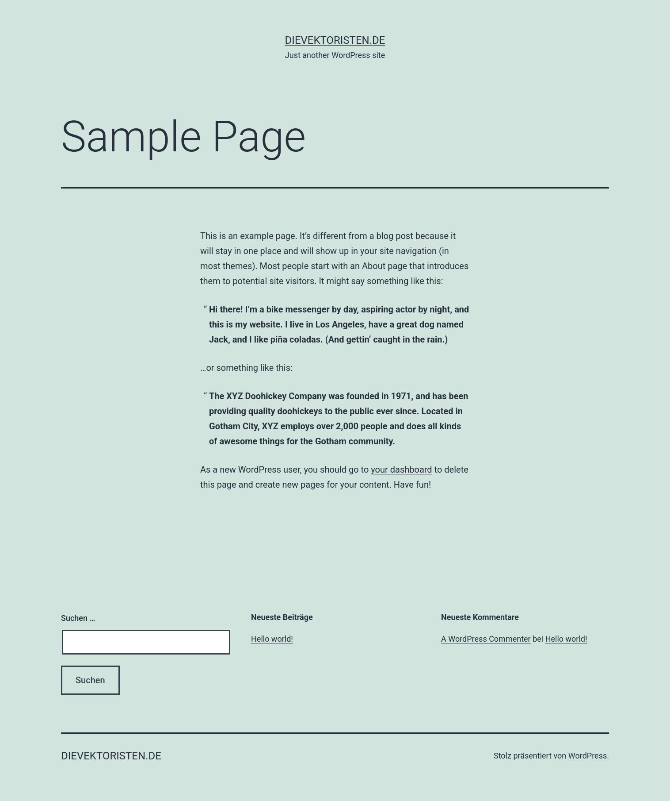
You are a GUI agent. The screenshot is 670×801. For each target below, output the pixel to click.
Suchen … (78, 618)
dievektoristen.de (335, 40)
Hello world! (272, 638)
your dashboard (401, 469)
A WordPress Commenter (486, 638)
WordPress (587, 755)
